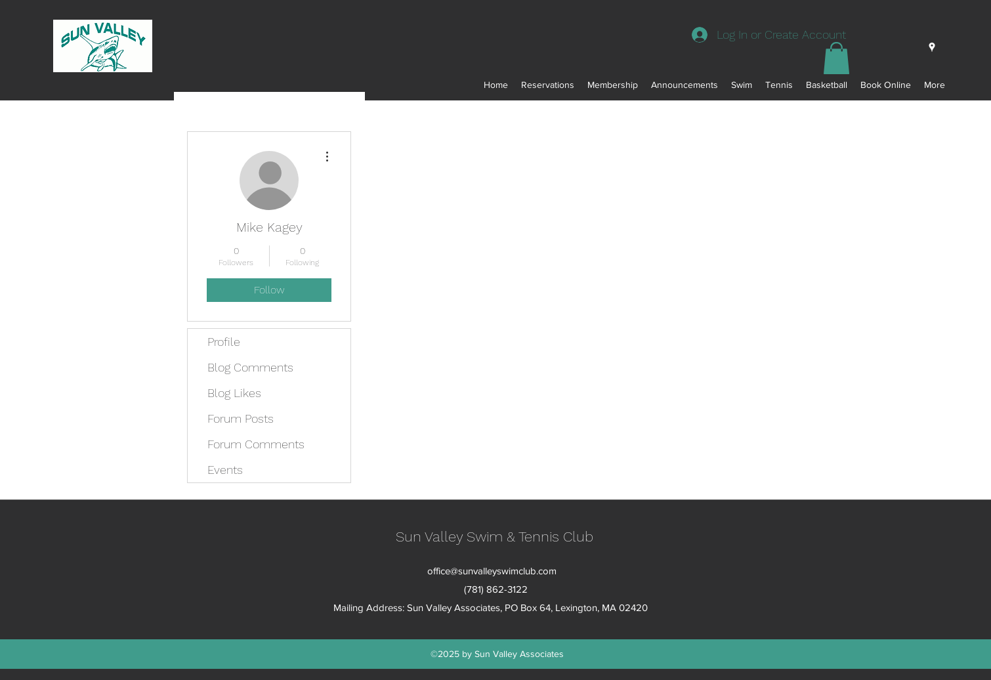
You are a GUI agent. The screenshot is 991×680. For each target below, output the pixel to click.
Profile (223, 342)
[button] (836, 58)
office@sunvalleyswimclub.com (492, 570)
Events (225, 470)
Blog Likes (234, 393)
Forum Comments (256, 444)
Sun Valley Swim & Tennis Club (494, 536)
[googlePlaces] (931, 47)
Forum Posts (240, 418)
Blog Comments (250, 367)
